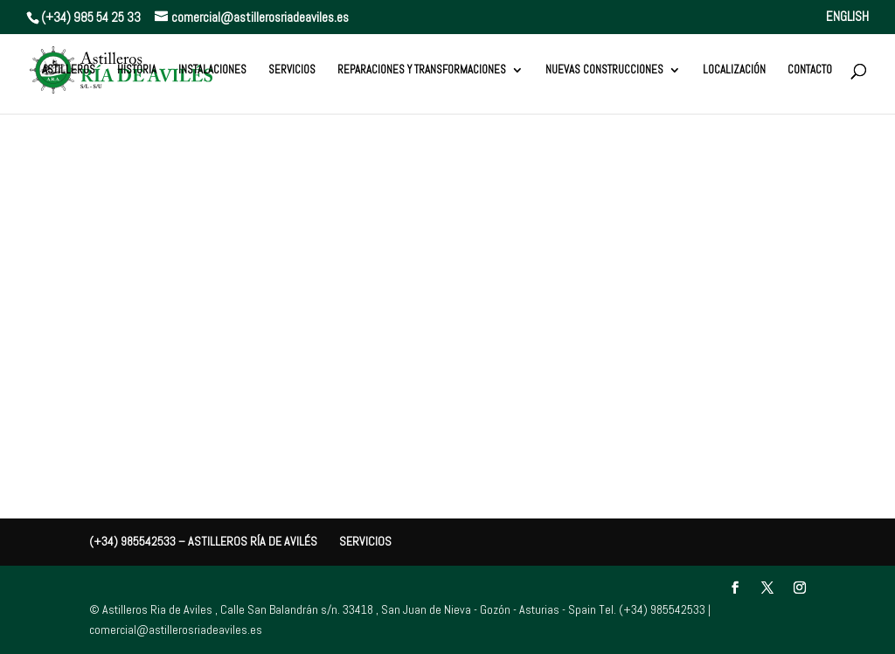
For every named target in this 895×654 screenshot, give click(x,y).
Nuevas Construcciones (604, 70)
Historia (136, 70)
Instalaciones (212, 70)
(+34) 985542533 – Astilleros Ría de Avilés (203, 541)
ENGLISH (847, 17)
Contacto (809, 70)
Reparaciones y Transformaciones (421, 70)
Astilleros (68, 70)
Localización (734, 70)
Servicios (292, 70)
